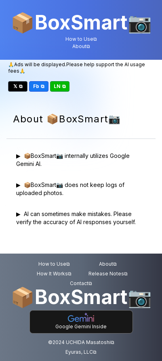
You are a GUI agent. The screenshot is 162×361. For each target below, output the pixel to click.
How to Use (81, 39)
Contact (81, 283)
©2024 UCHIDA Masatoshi (81, 342)
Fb (38, 86)
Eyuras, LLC (81, 352)
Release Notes (108, 274)
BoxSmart (81, 22)
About (81, 46)
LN (60, 86)
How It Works (54, 274)
